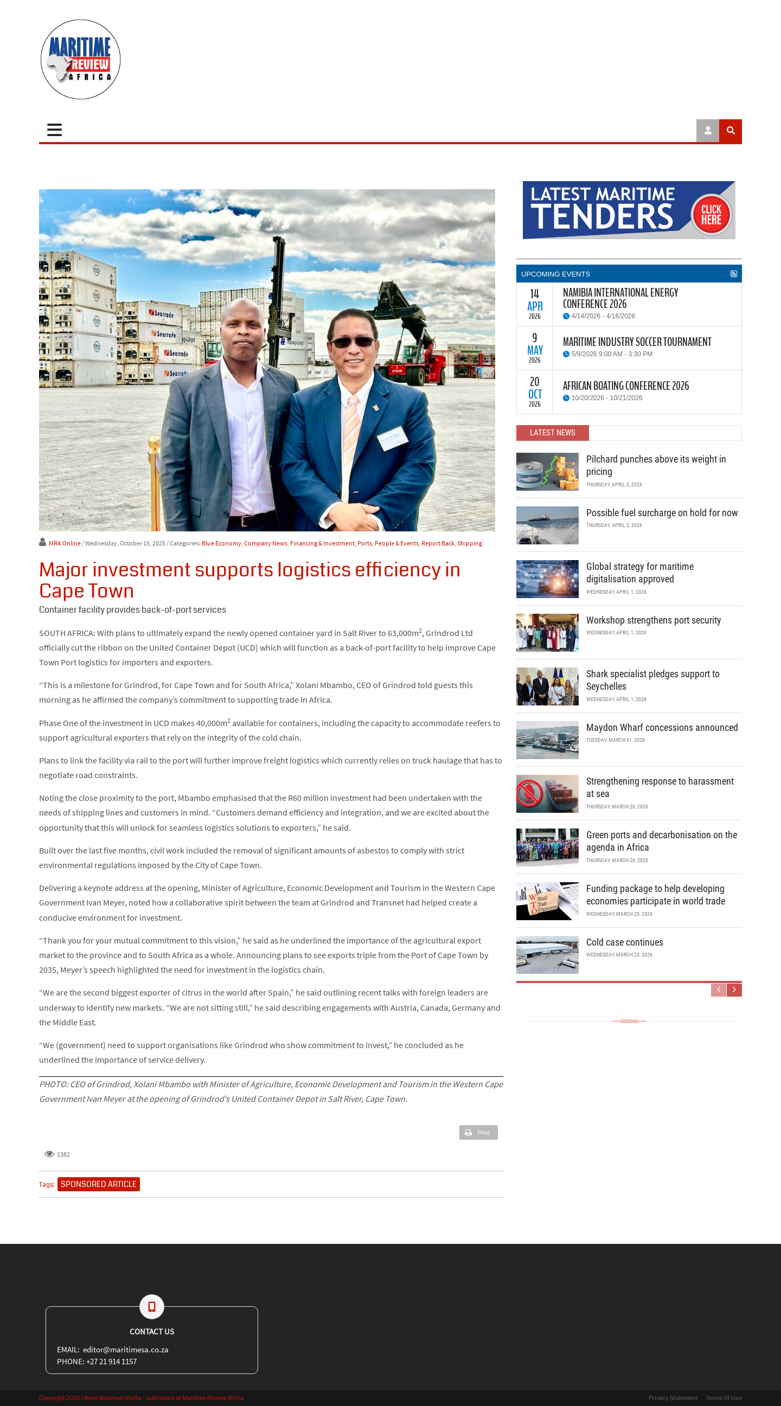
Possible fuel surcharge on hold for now (662, 512)
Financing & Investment (322, 543)
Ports (364, 543)
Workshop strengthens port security (653, 620)
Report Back (437, 543)
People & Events (397, 543)
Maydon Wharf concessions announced (662, 727)
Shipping (469, 543)
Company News (265, 543)
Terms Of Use (724, 1398)
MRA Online (65, 543)
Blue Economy (221, 543)
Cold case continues (624, 942)
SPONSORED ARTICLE (99, 1184)
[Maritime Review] (120, 59)
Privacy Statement (673, 1398)
